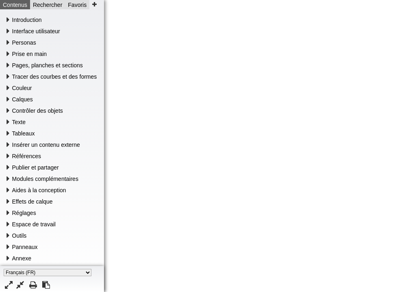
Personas (24, 42)
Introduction (27, 20)
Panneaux (25, 247)
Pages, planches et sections (47, 65)
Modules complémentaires (45, 179)
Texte (19, 122)
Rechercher (47, 5)
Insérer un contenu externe (46, 145)
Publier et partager (35, 167)
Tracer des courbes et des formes (54, 76)
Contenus (15, 5)
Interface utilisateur (36, 31)
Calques (22, 99)
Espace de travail (34, 224)
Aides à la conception (39, 190)
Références (26, 156)
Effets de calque (32, 201)
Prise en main (29, 54)
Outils (19, 235)
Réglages (24, 213)
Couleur (22, 88)
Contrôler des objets (37, 110)
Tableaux (23, 133)
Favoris (77, 5)
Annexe (21, 258)
